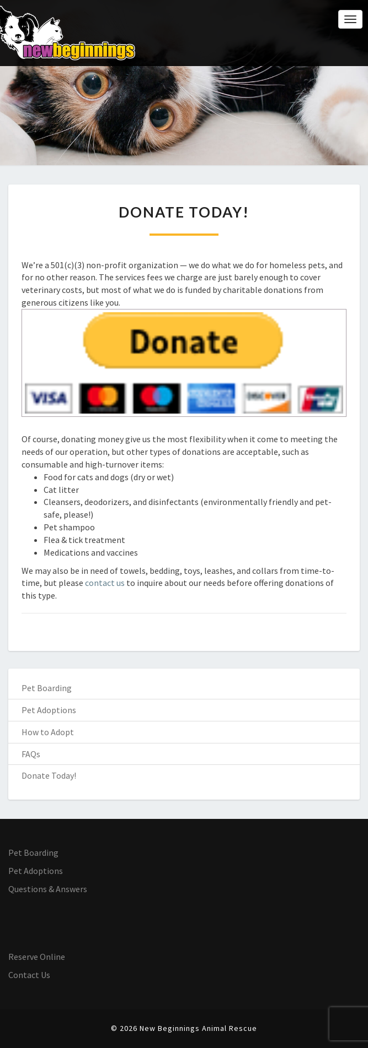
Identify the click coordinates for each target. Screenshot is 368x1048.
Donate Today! (49, 775)
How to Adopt (48, 731)
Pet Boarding (47, 687)
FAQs (31, 753)
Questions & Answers (47, 888)
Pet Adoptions (49, 709)
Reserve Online (36, 956)
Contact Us (29, 974)
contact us (105, 582)
